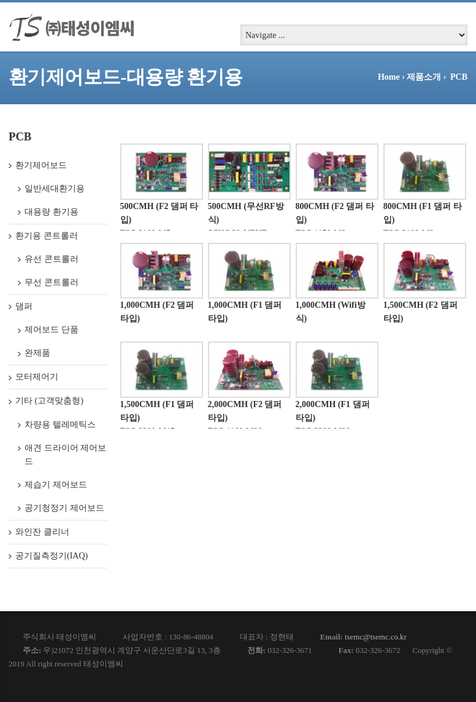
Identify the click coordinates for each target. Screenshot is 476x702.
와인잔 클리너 (42, 531)
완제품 (37, 352)
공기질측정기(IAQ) (51, 555)
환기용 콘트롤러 (46, 235)
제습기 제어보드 (56, 484)
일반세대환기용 (55, 188)
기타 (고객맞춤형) (49, 400)
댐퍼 (24, 306)
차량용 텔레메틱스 (60, 424)
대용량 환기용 (52, 211)
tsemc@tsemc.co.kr (376, 637)
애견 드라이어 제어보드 (65, 454)
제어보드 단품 (52, 329)
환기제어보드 (41, 165)
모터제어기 (36, 376)
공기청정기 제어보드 (64, 508)
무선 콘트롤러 (52, 282)
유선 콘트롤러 (52, 259)
